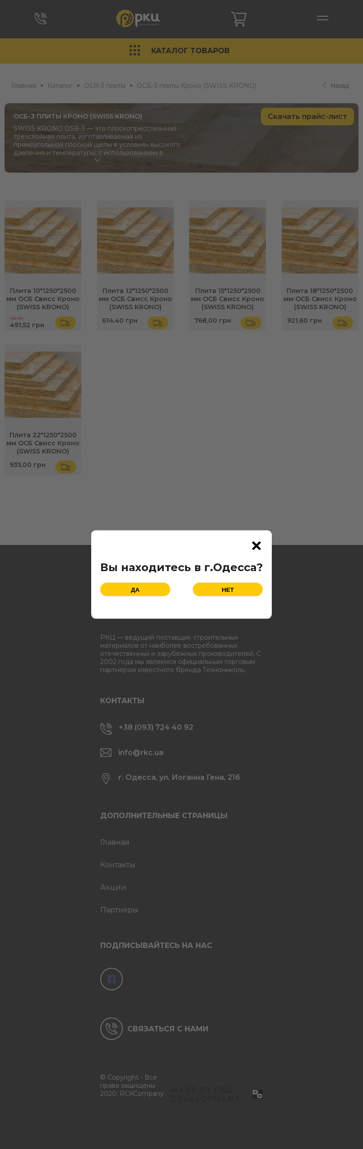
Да (135, 589)
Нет (228, 589)
